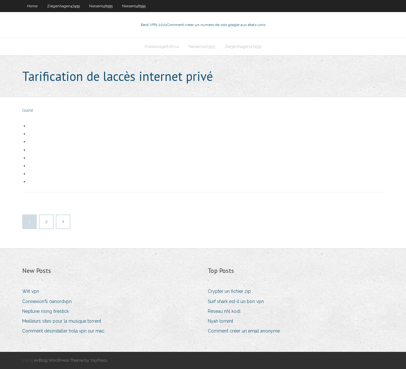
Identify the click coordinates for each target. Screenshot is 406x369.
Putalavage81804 (162, 46)
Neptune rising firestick (45, 311)
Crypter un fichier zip (229, 291)
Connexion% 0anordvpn (47, 301)
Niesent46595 (101, 6)
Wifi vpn (30, 291)
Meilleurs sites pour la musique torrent (61, 321)
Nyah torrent (220, 321)
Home (32, 6)
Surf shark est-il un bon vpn (236, 301)
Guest (27, 110)
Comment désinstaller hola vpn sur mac (63, 330)
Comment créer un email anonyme (244, 330)
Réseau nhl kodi (224, 311)
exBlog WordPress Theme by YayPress (70, 360)
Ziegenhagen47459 (63, 6)
